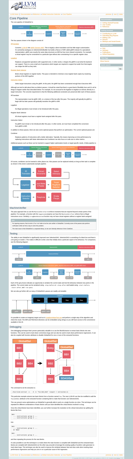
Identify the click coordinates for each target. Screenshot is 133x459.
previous (108, 14)
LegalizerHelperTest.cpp (54, 317)
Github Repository (108, 54)
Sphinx (118, 457)
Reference (36, 14)
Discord (104, 39)
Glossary (105, 50)
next (115, 14)
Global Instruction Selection (51, 14)
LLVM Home (14, 14)
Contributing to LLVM (109, 33)
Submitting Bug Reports (110, 35)
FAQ (103, 48)
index (121, 14)
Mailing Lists (106, 37)
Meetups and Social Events (111, 41)
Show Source (104, 61)
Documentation (26, 14)
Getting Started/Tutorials (110, 23)
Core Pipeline (67, 14)
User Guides (106, 25)
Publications (106, 52)
